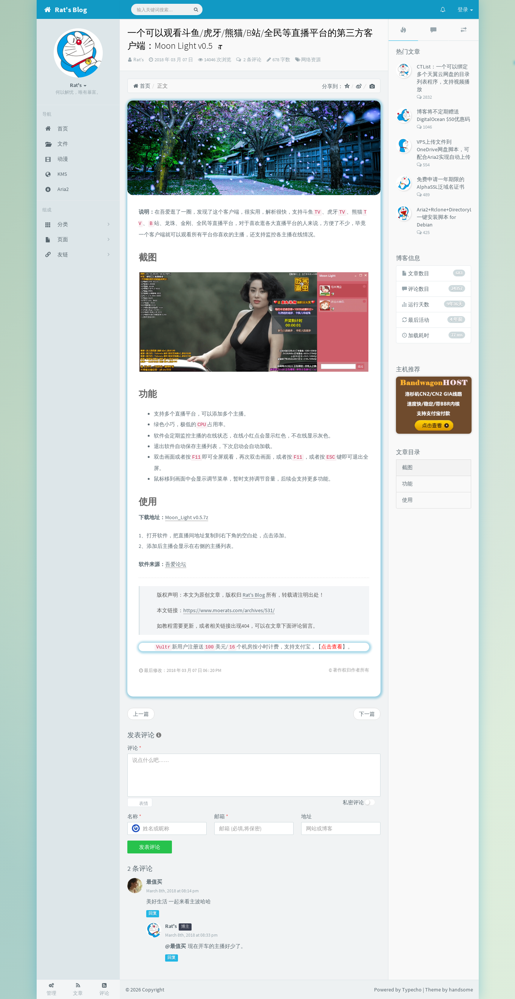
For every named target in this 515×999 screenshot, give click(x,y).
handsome (461, 989)
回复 (152, 913)
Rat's (138, 59)
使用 (407, 499)
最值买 (154, 881)
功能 (407, 483)
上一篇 (141, 713)
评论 (134, 748)
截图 (407, 467)
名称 (134, 816)
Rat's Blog (254, 594)
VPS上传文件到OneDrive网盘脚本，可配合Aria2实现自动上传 (443, 149)
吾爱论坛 (175, 564)
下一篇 (367, 713)
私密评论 (353, 802)
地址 (306, 816)
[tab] (403, 30)
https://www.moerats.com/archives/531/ (229, 610)
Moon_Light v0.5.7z (186, 517)
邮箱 (221, 816)
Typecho (412, 989)
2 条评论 (251, 59)
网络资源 (311, 59)
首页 (141, 85)
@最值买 (175, 946)
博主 (185, 926)
